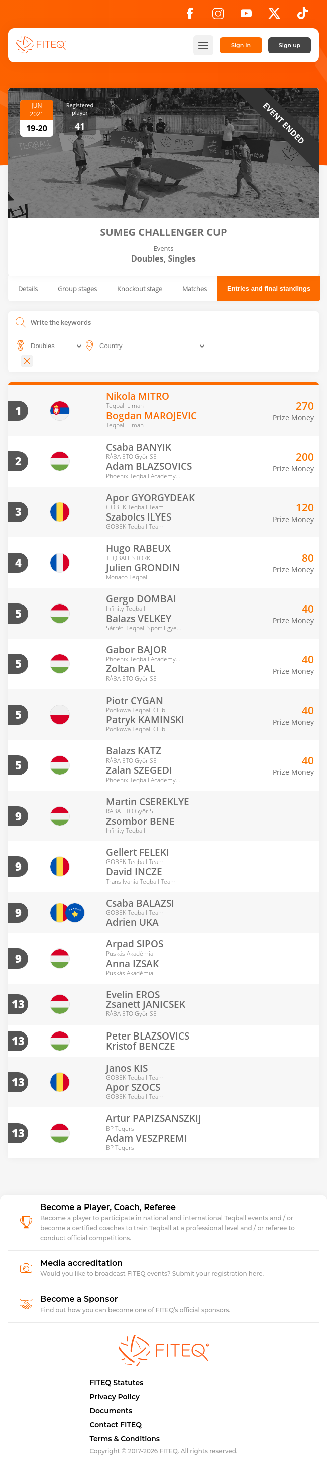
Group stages (77, 288)
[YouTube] (246, 16)
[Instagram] (218, 16)
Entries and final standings (268, 288)
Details (28, 288)
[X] (274, 16)
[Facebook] (190, 16)
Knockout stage (139, 288)
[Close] (27, 361)
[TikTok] (302, 16)
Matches (194, 288)
